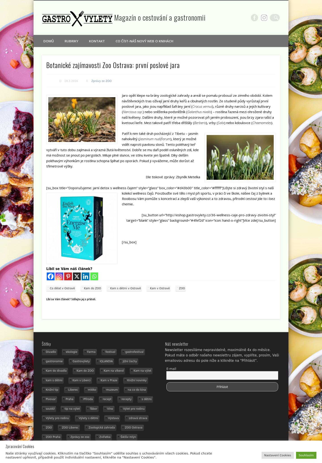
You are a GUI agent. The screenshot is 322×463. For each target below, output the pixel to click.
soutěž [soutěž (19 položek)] (50, 408)
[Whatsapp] (94, 276)
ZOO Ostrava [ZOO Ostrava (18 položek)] (133, 427)
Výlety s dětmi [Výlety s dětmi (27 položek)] (88, 418)
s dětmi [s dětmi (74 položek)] (147, 399)
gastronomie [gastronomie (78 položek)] (54, 361)
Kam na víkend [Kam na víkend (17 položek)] (114, 370)
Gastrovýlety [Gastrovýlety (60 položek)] (81, 361)
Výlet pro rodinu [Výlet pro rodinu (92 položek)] (134, 408)
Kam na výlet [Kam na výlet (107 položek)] (142, 370)
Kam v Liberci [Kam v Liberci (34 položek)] (81, 380)
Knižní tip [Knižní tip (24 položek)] (52, 389)
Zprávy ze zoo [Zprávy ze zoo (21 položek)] (79, 437)
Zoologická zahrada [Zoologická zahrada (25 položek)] (102, 427)
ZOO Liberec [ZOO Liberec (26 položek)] (70, 427)
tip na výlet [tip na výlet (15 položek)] (72, 408)
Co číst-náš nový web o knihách (144, 41)
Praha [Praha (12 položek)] (69, 399)
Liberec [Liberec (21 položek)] (73, 389)
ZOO (182, 288)
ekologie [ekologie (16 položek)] (71, 352)
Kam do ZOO (92, 288)
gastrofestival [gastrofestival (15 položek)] (134, 352)
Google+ (267, 17)
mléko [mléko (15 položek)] (92, 389)
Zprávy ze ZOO (101, 81)
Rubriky (71, 41)
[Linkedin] (85, 276)
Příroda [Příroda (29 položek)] (88, 399)
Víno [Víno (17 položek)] (110, 408)
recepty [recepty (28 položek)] (126, 399)
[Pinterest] (68, 276)
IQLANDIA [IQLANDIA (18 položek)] (106, 361)
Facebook (257, 17)
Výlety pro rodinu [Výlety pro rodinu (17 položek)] (57, 418)
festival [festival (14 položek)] (110, 352)
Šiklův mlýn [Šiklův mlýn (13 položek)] (128, 437)
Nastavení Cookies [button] (277, 455)
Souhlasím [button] (306, 455)
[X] (77, 276)
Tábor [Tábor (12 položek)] (93, 408)
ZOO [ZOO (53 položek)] (49, 427)
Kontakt (97, 41)
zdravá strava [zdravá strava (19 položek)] (138, 418)
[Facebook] (51, 276)
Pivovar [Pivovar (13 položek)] (51, 399)
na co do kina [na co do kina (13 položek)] (137, 389)
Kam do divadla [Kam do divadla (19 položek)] (56, 370)
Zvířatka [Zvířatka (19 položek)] (104, 437)
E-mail (171, 369)
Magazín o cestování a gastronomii (160, 17)
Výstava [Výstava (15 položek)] (113, 418)
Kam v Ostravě (160, 288)
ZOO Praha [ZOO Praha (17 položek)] (53, 437)
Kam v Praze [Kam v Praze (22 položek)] (109, 380)
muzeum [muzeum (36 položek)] (112, 389)
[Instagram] (59, 276)
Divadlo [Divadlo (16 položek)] (51, 352)
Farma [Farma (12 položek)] (91, 352)
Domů (48, 41)
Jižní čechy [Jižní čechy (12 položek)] (130, 361)
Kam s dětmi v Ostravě (125, 288)
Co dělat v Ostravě (62, 288)
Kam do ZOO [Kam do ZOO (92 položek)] (85, 370)
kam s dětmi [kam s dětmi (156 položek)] (54, 380)
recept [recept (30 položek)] (107, 399)
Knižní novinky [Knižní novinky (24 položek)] (136, 380)
